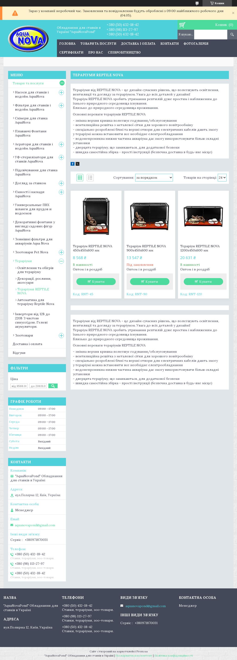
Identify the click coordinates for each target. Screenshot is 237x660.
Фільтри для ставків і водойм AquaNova (33, 107)
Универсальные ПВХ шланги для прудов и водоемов (33, 209)
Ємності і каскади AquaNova (29, 194)
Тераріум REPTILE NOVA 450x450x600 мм (92, 248)
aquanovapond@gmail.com (35, 525)
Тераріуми (23, 261)
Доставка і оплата (138, 44)
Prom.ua (142, 651)
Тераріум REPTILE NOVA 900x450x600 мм (146, 248)
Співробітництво (124, 52)
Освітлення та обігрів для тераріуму (35, 270)
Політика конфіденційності (173, 655)
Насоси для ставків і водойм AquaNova (32, 94)
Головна (67, 44)
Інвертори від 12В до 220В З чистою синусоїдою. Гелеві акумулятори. (32, 320)
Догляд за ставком (30, 183)
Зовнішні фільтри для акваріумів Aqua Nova (34, 241)
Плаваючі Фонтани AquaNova (31, 133)
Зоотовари (24, 335)
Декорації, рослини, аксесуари (34, 280)
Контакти (169, 44)
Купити (98, 281)
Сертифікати (71, 52)
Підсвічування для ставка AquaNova (36, 172)
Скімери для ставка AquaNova (31, 120)
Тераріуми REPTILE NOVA (33, 291)
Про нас (95, 52)
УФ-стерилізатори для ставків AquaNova (34, 159)
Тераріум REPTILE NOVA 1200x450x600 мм (200, 248)
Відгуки (19, 353)
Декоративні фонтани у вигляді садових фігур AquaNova (35, 226)
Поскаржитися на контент (133, 655)
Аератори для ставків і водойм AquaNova (34, 146)
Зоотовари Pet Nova (31, 252)
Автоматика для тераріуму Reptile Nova (35, 302)
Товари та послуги (98, 44)
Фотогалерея (196, 44)
